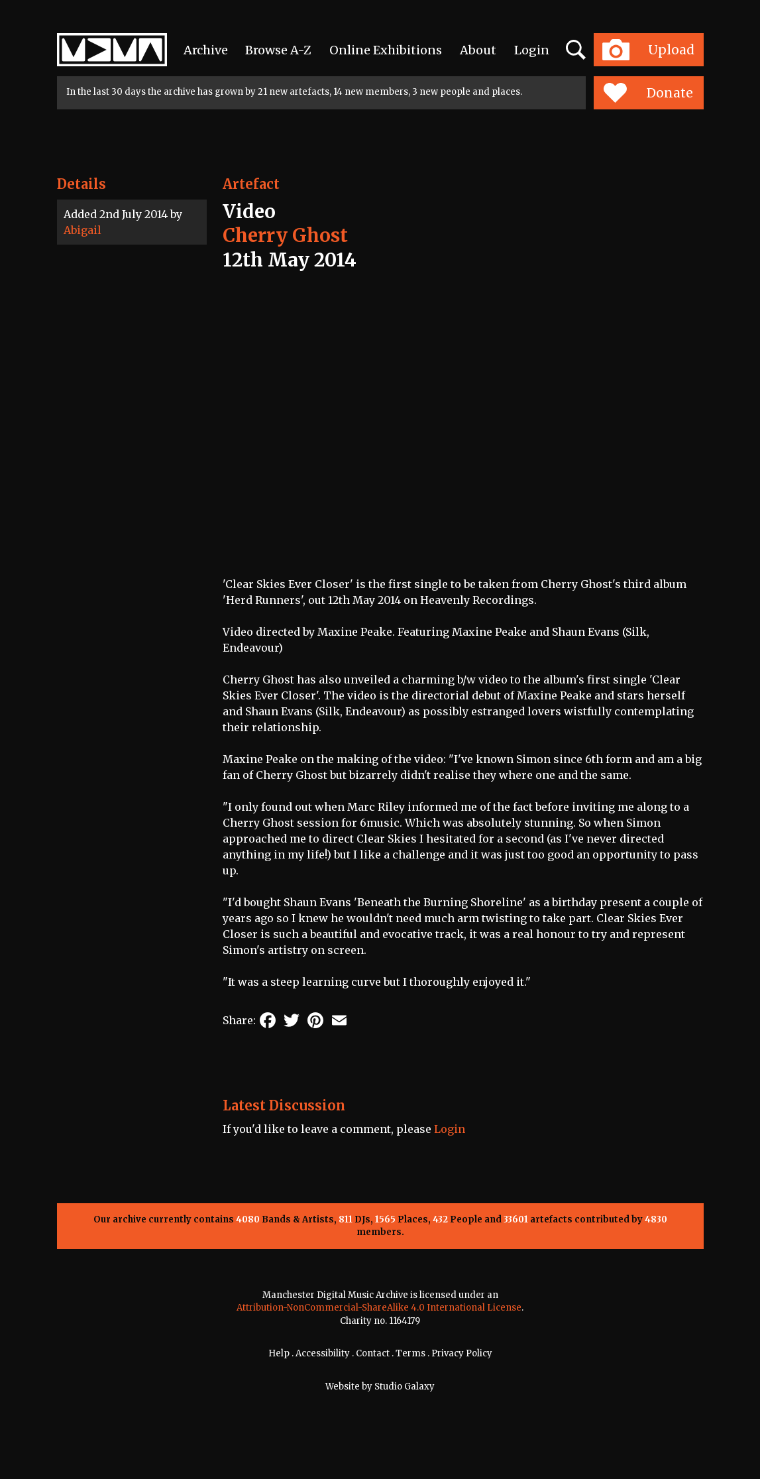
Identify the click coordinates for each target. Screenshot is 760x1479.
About (478, 50)
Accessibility (323, 1353)
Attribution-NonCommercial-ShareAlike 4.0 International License (379, 1307)
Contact (373, 1353)
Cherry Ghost (285, 235)
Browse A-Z (278, 50)
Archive (206, 50)
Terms (410, 1353)
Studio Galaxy (404, 1386)
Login (531, 50)
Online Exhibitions (385, 50)
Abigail (82, 230)
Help (279, 1353)
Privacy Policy (461, 1353)
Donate (648, 93)
